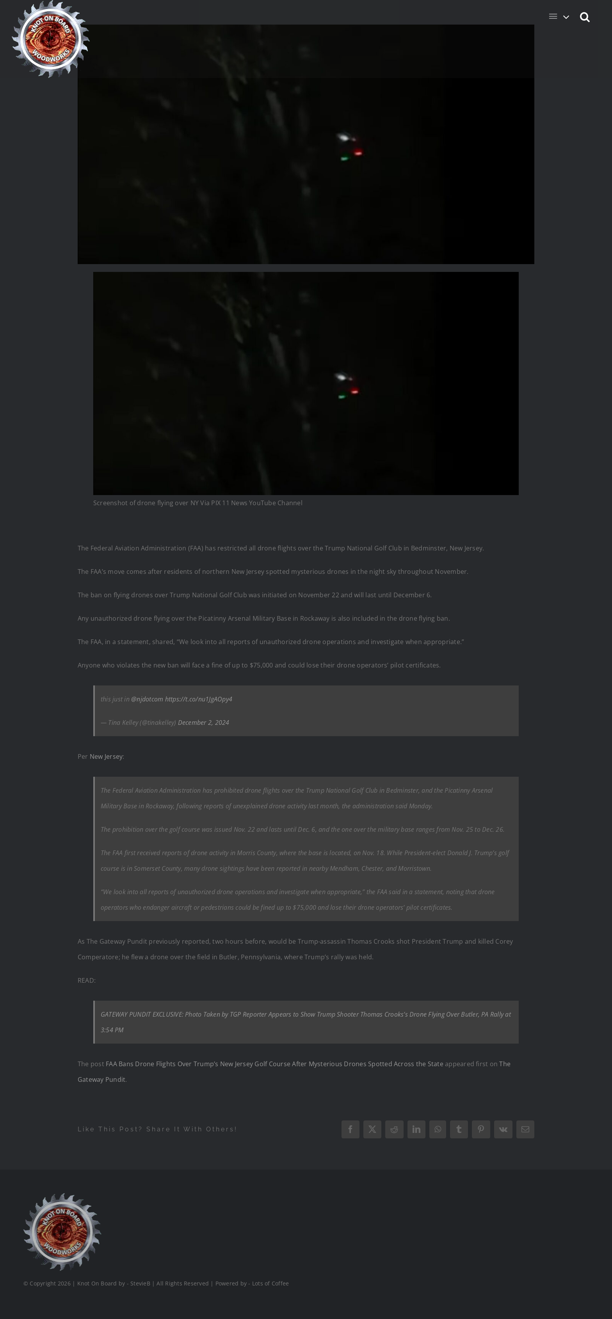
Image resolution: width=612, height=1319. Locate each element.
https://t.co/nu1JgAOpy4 (199, 699)
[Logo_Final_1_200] (61, 1196)
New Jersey (106, 756)
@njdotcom (147, 699)
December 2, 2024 (204, 722)
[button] (585, 16)
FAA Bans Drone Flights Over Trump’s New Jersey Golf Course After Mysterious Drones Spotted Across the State (274, 1064)
